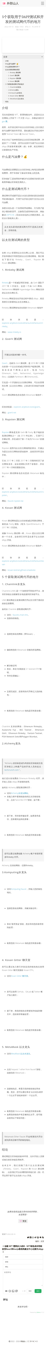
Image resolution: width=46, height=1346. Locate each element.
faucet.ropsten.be (15, 501)
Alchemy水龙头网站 (19, 793)
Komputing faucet (18, 889)
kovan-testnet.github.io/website (21, 570)
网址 (6, 1267)
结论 (6, 101)
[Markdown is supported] (6, 1291)
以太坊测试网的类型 (12, 70)
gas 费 (4, 121)
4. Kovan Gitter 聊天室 (16, 96)
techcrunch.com (11, 770)
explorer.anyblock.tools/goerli (27, 407)
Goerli (4, 363)
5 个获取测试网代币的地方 (14, 84)
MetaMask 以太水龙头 (20, 1053)
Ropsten (5, 432)
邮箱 (6, 1262)
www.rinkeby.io (14, 332)
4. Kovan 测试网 (13, 81)
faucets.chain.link (20, 615)
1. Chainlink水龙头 (14, 87)
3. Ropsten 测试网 (14, 78)
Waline (38, 1312)
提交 (38, 1291)
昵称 (6, 1257)
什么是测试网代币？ (12, 67)
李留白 (23, 1341)
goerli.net (12, 412)
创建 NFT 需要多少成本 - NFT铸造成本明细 (22, 1246)
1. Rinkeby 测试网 (14, 72)
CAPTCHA (10, 215)
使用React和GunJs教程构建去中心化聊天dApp (22, 1250)
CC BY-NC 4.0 (32, 1341)
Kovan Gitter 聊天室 (19, 976)
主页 (42, 1241)
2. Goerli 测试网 (13, 75)
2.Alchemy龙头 (13, 90)
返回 (37, 1241)
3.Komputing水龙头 (15, 93)
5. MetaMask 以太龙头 (16, 99)
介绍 (6, 61)
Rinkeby (5, 282)
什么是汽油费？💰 (11, 64)
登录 (30, 1291)
